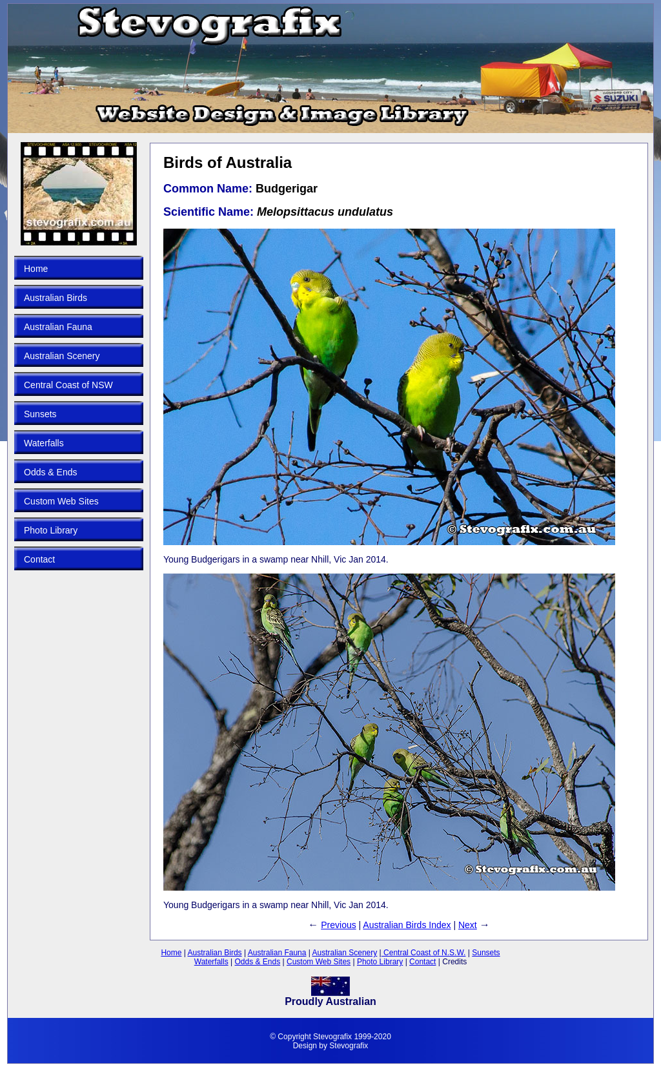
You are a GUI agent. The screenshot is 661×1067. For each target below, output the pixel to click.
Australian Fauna (58, 327)
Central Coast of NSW (68, 385)
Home (36, 269)
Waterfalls (44, 443)
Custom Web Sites (61, 501)
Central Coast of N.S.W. (423, 952)
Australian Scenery (62, 356)
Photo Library (50, 530)
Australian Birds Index (407, 925)
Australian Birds (55, 298)
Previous (338, 925)
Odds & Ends (50, 472)
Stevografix (348, 1045)
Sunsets (40, 414)
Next (467, 925)
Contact (39, 559)
